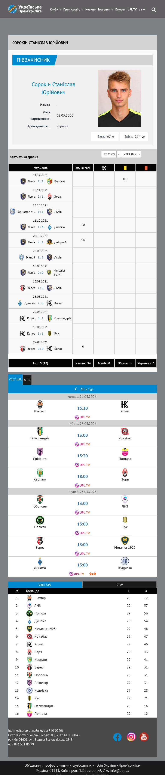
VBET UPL (15, 379)
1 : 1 (40, 181)
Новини (90, 9)
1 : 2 (40, 257)
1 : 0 (40, 288)
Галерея (120, 9)
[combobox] (111, 154)
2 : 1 (40, 196)
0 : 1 (40, 242)
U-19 (27, 380)
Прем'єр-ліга (71, 9)
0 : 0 (40, 273)
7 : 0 (40, 303)
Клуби (54, 9)
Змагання (104, 9)
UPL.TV (132, 9)
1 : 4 (40, 227)
